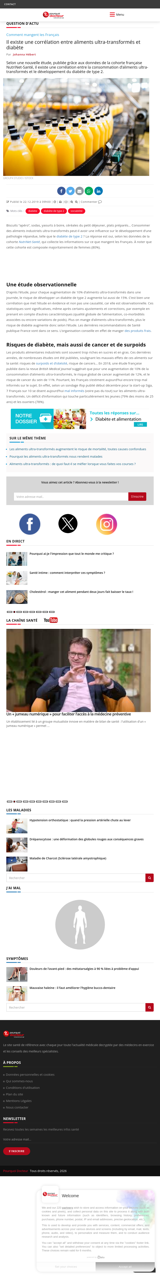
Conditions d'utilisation (23, 1087)
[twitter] (74, 524)
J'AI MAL (13, 888)
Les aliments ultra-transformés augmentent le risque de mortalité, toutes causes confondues (77, 449)
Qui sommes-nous (19, 1081)
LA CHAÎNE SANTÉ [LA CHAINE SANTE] (22, 620)
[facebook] (35, 524)
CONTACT (10, 4)
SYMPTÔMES (17, 958)
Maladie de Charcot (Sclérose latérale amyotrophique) (68, 858)
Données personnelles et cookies (30, 1074)
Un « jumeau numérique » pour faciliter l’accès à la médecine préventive (68, 714)
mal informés (74, 391)
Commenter (91, 202)
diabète (32, 211)
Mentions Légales (19, 1101)
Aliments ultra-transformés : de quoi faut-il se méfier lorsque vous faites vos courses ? (72, 464)
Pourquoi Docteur (16, 1171)
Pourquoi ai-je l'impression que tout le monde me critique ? (72, 554)
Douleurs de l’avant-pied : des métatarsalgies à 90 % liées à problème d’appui (84, 969)
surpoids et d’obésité (51, 363)
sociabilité (77, 211)
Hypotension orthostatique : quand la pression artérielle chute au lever (80, 820)
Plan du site (14, 1094)
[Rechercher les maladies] (149, 878)
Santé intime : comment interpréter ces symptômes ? (67, 573)
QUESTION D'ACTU (22, 23)
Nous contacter (17, 1107)
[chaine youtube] (51, 621)
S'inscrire (137, 496)
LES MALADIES (18, 810)
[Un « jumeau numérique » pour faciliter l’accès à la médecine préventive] (80, 670)
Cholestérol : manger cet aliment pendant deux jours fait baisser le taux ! (81, 592)
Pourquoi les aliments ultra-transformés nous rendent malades (55, 456)
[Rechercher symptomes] (149, 1007)
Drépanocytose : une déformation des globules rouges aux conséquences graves (87, 839)
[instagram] (112, 524)
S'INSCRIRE (16, 1151)
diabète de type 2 (54, 211)
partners (67, 1207)
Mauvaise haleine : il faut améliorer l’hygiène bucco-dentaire (72, 988)
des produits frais (138, 331)
